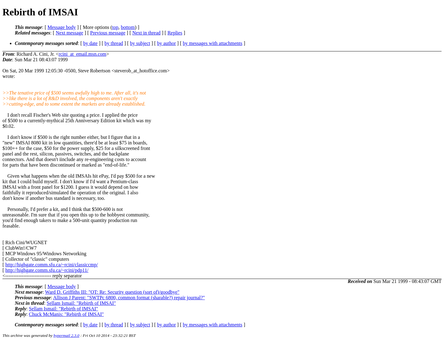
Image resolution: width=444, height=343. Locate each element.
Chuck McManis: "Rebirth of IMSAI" (66, 314)
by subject (140, 43)
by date (90, 43)
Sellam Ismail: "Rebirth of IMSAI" (81, 303)
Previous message (107, 32)
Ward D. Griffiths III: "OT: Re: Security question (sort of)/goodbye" (112, 292)
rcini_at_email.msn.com (82, 54)
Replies (175, 32)
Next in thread (146, 32)
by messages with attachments (212, 43)
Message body (61, 27)
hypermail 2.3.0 (66, 335)
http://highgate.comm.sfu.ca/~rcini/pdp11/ (46, 270)
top (115, 27)
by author (166, 43)
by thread (114, 43)
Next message (69, 32)
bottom (128, 27)
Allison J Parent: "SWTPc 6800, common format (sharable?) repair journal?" (129, 297)
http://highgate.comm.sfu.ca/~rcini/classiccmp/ (51, 264)
